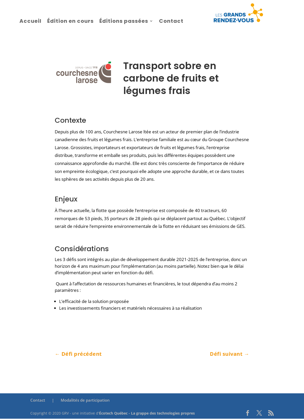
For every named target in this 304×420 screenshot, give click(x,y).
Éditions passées (123, 21)
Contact (171, 21)
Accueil (30, 21)
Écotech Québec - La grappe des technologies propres (147, 413)
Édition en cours (70, 21)
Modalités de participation (85, 400)
